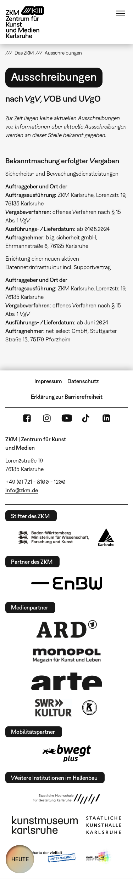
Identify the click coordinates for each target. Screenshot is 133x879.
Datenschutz (83, 381)
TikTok (86, 418)
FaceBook (27, 418)
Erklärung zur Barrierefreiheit (66, 396)
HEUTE (20, 859)
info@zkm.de (21, 490)
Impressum (48, 381)
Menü (120, 13)
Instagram (47, 418)
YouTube (67, 418)
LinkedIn (106, 418)
